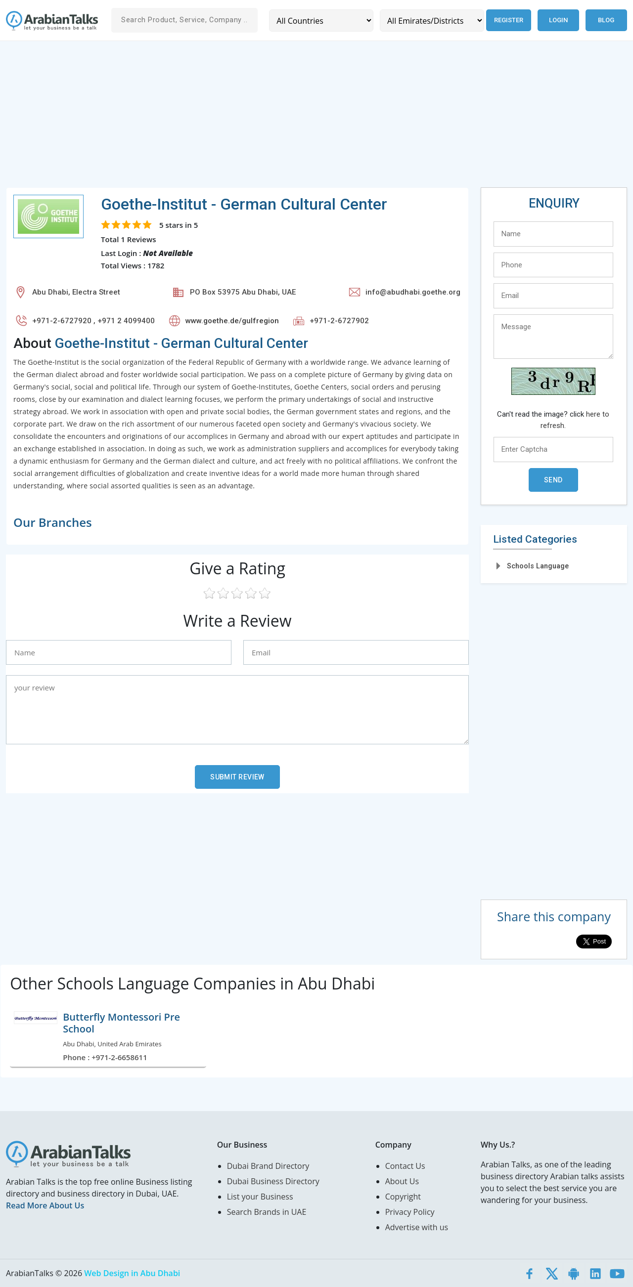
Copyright (403, 1196)
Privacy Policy (410, 1211)
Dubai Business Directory (273, 1181)
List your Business (260, 1196)
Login (558, 20)
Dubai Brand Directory (268, 1165)
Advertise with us (416, 1227)
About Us (402, 1181)
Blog (606, 20)
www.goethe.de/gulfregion (232, 320)
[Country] (321, 20)
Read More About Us (45, 1205)
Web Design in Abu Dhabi (132, 1273)
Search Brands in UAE (267, 1211)
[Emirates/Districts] (432, 20)
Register (508, 20)
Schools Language (538, 566)
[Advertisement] (302, 118)
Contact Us (405, 1165)
